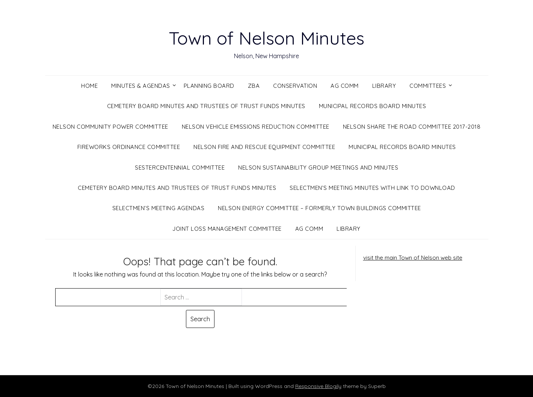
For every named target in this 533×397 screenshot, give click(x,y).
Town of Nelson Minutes (266, 38)
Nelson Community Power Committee (110, 126)
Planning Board (209, 85)
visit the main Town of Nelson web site (412, 257)
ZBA (254, 85)
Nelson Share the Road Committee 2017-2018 (412, 126)
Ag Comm (345, 85)
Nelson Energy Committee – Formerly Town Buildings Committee (319, 208)
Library (384, 85)
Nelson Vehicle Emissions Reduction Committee (255, 126)
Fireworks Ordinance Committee (128, 146)
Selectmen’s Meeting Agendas (158, 208)
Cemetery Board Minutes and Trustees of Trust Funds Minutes (206, 106)
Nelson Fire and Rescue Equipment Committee (264, 146)
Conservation (295, 85)
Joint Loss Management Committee (227, 228)
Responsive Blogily (318, 386)
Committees (427, 85)
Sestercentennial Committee (180, 167)
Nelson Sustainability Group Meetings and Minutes (318, 167)
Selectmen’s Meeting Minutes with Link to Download (372, 187)
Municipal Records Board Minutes (372, 106)
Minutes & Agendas (140, 85)
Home (89, 85)
